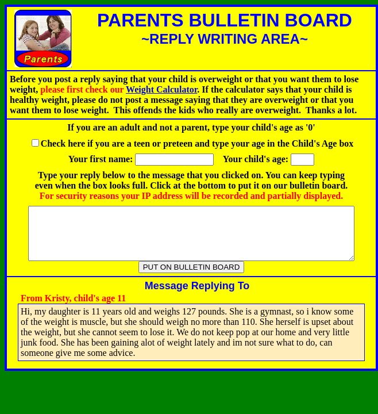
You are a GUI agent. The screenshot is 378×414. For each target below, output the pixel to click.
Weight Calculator (161, 89)
